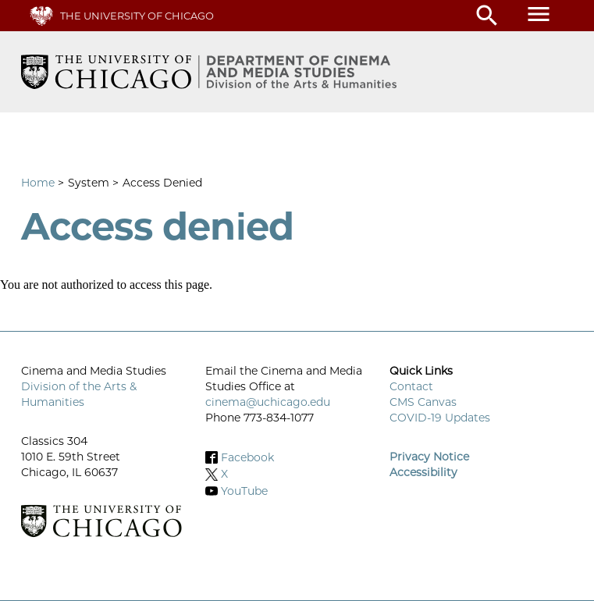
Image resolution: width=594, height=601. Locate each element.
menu (539, 14)
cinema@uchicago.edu (267, 402)
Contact (411, 386)
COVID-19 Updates (439, 418)
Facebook (247, 457)
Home (38, 183)
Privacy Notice (429, 457)
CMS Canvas (423, 402)
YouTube (244, 491)
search (487, 16)
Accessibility (423, 472)
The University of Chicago (137, 15)
